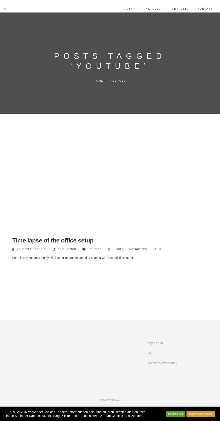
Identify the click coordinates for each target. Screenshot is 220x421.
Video (120, 249)
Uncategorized (136, 249)
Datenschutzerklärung (162, 363)
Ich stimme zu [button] (175, 413)
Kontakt (201, 9)
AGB (151, 353)
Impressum (155, 343)
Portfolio (175, 9)
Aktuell (149, 9)
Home (99, 80)
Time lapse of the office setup (52, 240)
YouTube (95, 249)
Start (128, 9)
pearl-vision (64, 249)
